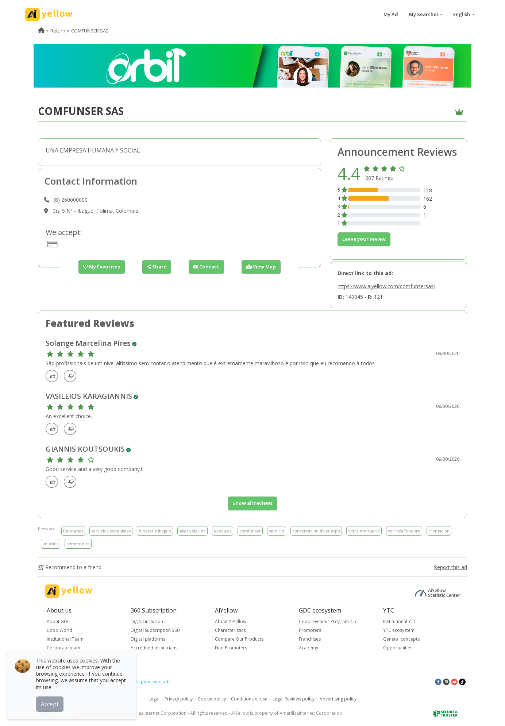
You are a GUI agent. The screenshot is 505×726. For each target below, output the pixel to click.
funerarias (73, 530)
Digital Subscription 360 (155, 630)
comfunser (250, 530)
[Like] (54, 376)
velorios (50, 543)
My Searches (424, 14)
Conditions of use (249, 699)
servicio (276, 530)
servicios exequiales (111, 530)
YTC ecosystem (399, 630)
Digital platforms (148, 639)
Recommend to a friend (69, 567)
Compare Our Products (239, 639)
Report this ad (450, 567)
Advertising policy (338, 699)
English (462, 14)
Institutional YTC (399, 621)
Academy (308, 648)
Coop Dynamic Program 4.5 (327, 621)
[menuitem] (41, 30)
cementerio (78, 543)
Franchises (310, 639)
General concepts (401, 639)
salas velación (192, 530)
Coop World (59, 630)
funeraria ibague (155, 530)
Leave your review (364, 239)
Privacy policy (179, 699)
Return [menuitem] (57, 30)
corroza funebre (404, 530)
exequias (222, 530)
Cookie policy (212, 699)
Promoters (310, 630)
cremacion (439, 530)
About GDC (58, 621)
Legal (154, 699)
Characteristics (230, 630)
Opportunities (397, 648)
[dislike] (72, 376)
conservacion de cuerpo (316, 530)
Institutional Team (65, 639)
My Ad (390, 14)
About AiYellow (230, 621)
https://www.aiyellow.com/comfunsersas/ (386, 286)
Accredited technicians (154, 648)
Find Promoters (231, 648)
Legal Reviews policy (294, 699)
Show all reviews (252, 503)
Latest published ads (148, 682)
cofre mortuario (364, 530)
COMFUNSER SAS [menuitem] (90, 30)
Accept (50, 704)
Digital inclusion (147, 621)
